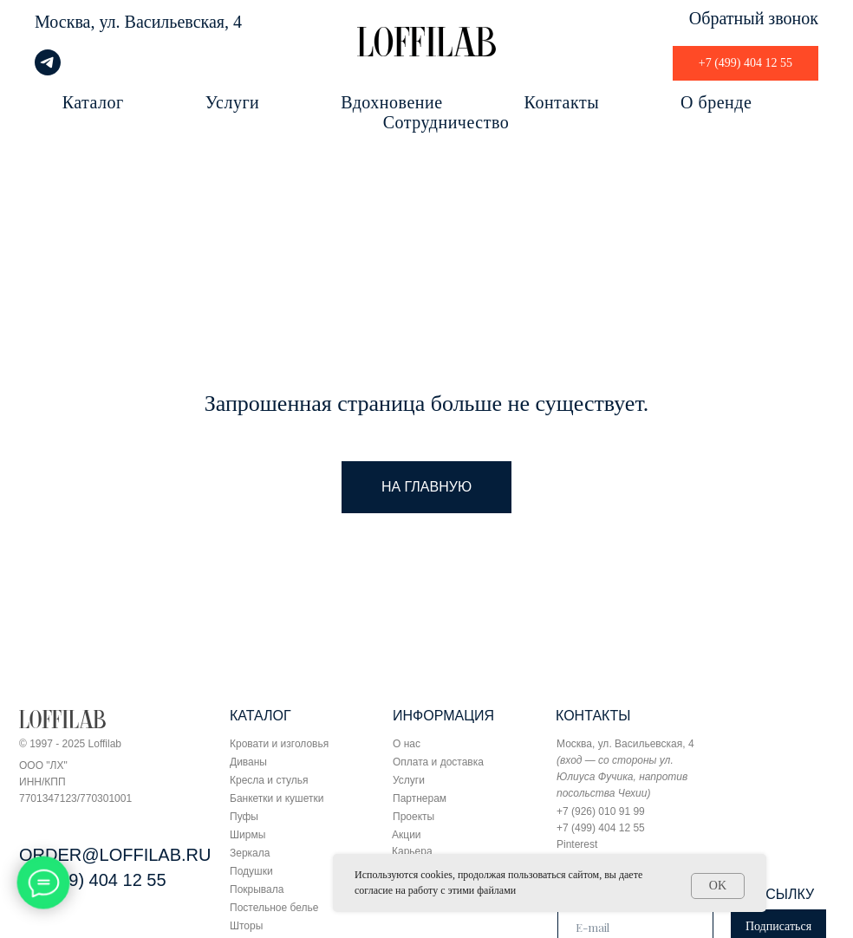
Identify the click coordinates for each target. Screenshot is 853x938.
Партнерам (419, 798)
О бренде (716, 102)
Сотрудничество (446, 122)
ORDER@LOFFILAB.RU (115, 854)
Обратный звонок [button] (753, 18)
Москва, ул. (77, 21)
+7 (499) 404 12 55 (92, 879)
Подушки (251, 871)
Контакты (562, 102)
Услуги (232, 102)
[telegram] (48, 70)
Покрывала (256, 889)
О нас (406, 744)
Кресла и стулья (269, 780)
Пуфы (244, 817)
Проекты (413, 817)
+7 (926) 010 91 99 (601, 811)
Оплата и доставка (438, 762)
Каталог (93, 102)
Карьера (412, 851)
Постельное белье (274, 908)
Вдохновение (391, 102)
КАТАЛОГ (260, 715)
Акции (406, 835)
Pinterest (577, 844)
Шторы (246, 926)
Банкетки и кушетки (276, 798)
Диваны (248, 762)
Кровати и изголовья (279, 744)
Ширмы (247, 835)
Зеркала (250, 853)
